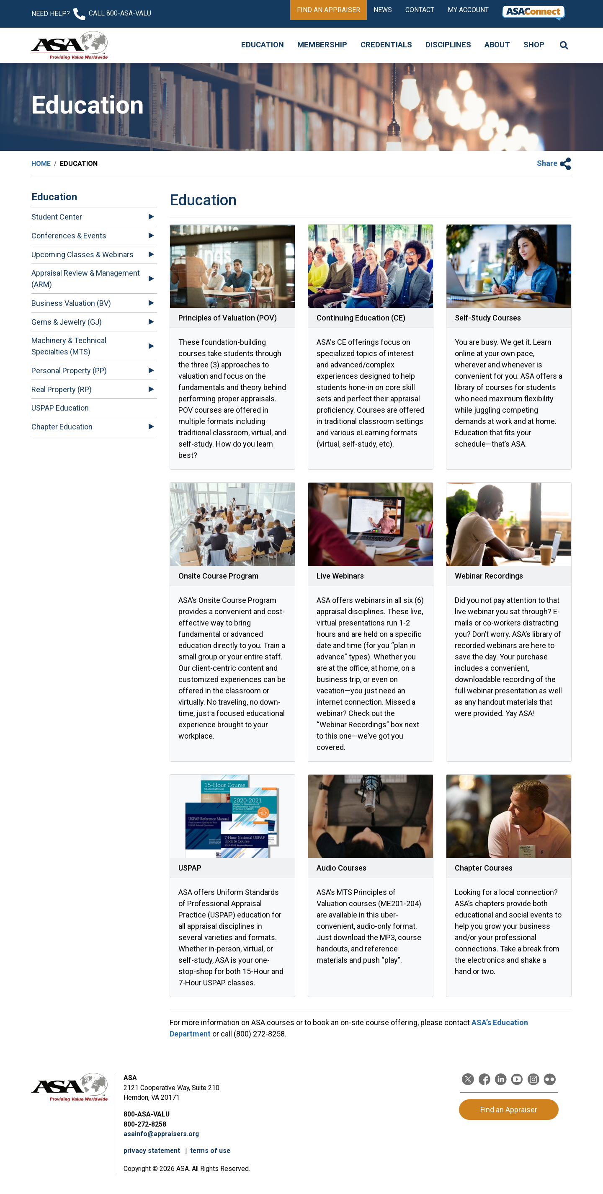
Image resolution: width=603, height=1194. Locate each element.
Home (41, 164)
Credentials (386, 44)
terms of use (210, 1151)
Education (262, 44)
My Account (468, 10)
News (383, 10)
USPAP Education (60, 407)
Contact (419, 10)
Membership (322, 44)
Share (554, 163)
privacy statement (153, 1151)
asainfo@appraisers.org (161, 1134)
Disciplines (448, 44)
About (497, 44)
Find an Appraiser (328, 10)
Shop (533, 44)
